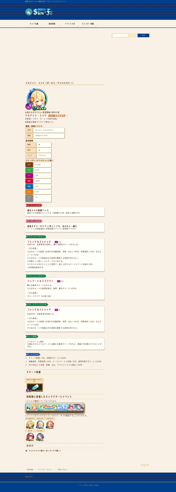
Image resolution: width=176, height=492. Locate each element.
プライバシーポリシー (45, 469)
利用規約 (30, 469)
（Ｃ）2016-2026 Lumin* (89, 485)
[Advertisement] (64, 58)
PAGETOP (145, 465)
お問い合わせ (62, 469)
